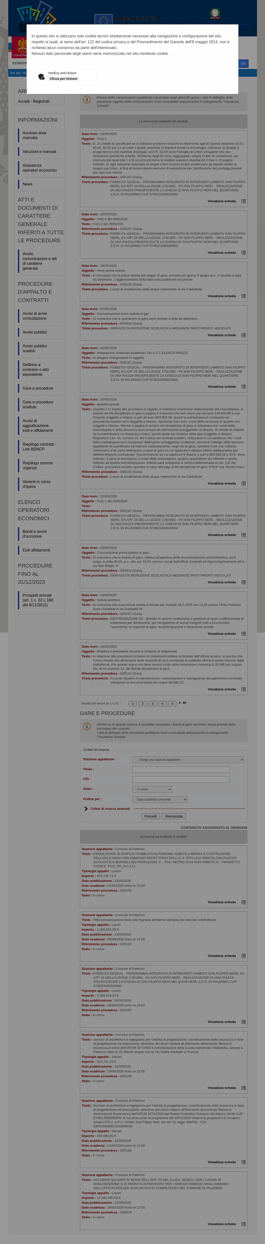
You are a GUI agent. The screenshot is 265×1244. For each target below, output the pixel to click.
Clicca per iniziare (63, 79)
